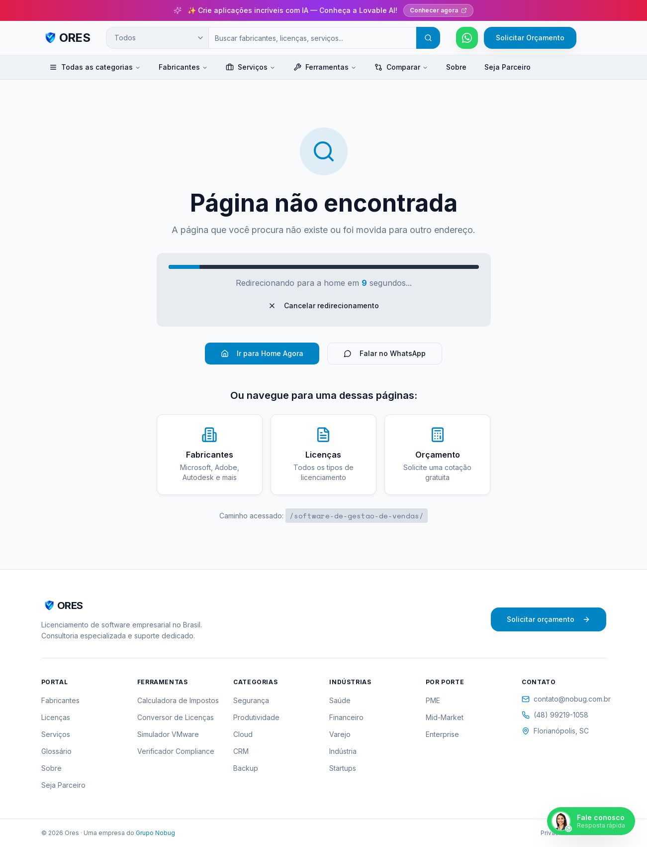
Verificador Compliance (175, 751)
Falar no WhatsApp (385, 353)
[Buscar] (428, 38)
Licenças (55, 717)
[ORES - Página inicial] (66, 38)
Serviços (251, 67)
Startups (342, 768)
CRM (241, 751)
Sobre (456, 67)
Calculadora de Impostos (178, 700)
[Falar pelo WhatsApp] (467, 38)
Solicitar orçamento (548, 619)
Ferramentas (325, 67)
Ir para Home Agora (262, 353)
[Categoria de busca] (157, 38)
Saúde (340, 700)
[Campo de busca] (312, 38)
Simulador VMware (168, 734)
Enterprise (442, 734)
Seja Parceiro (507, 67)
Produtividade (256, 717)
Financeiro (346, 717)
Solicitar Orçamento (530, 37)
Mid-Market (444, 717)
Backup (245, 768)
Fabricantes (183, 67)
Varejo (340, 734)
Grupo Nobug (155, 833)
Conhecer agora (438, 10)
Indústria (343, 751)
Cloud (243, 734)
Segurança (251, 700)
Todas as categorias (95, 67)
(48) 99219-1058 (555, 715)
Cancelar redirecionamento (323, 305)
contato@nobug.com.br (564, 699)
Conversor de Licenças (175, 717)
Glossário (56, 751)
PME (433, 700)
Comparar (401, 67)
